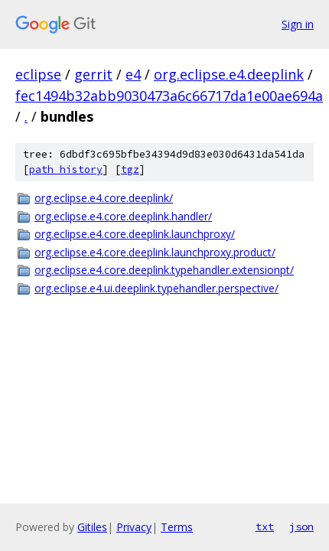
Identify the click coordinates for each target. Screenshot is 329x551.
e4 (133, 74)
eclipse (38, 74)
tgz (130, 169)
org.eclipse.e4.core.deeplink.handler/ (123, 216)
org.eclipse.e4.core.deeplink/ (103, 198)
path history (66, 169)
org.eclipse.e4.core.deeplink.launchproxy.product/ (154, 252)
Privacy (133, 527)
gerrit (93, 74)
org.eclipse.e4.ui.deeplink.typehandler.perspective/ (156, 288)
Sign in (298, 24)
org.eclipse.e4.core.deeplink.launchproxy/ (134, 234)
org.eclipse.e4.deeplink (229, 74)
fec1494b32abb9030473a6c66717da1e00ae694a (169, 95)
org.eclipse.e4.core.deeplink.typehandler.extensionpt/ (164, 269)
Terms (177, 527)
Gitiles (92, 527)
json (301, 526)
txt (265, 526)
